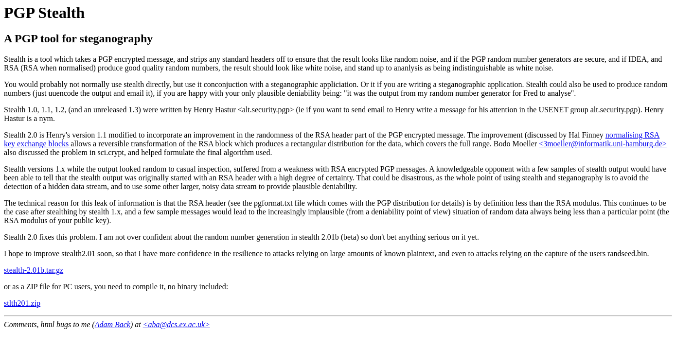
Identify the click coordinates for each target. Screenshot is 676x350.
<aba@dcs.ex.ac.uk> (176, 324)
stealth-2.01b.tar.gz (33, 270)
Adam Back (112, 324)
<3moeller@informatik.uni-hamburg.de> (603, 144)
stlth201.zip (22, 303)
